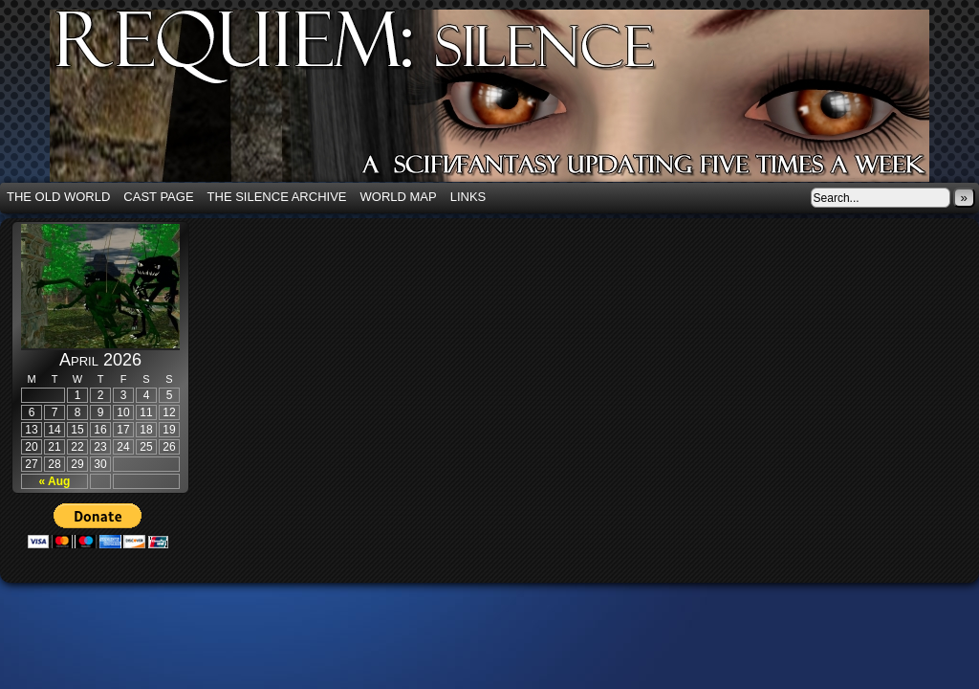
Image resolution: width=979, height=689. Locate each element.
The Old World (58, 196)
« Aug (55, 481)
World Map (398, 196)
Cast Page (158, 196)
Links (468, 196)
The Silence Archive (277, 196)
